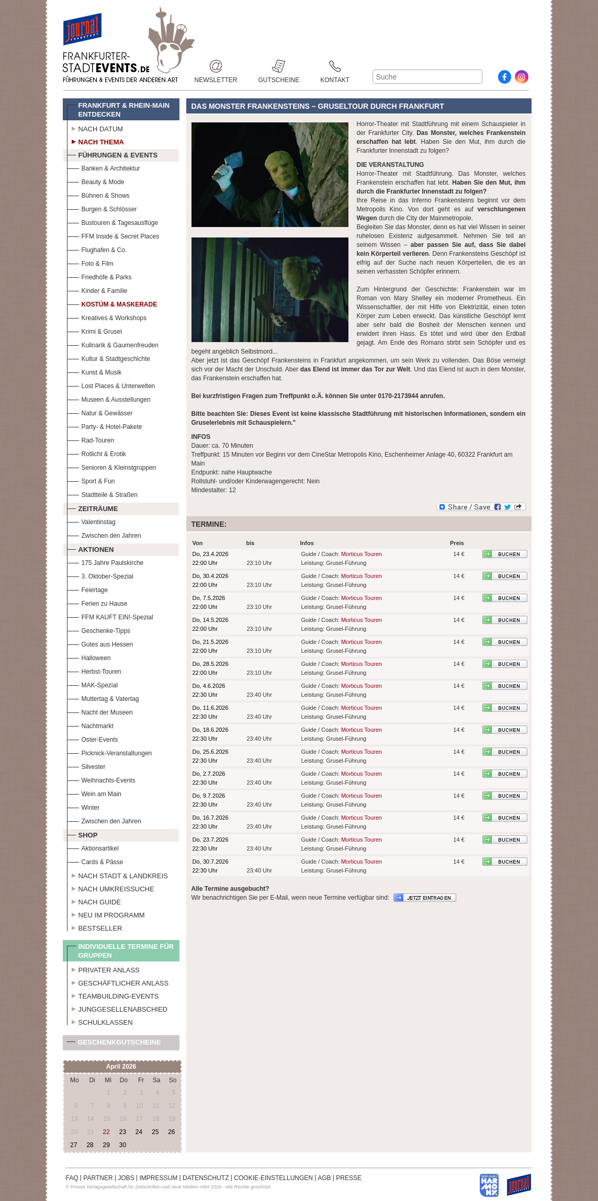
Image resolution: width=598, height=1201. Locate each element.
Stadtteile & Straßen (102, 493)
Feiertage (87, 589)
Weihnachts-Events (101, 779)
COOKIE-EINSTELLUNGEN (273, 1178)
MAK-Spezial (92, 684)
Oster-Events (92, 738)
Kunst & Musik (94, 371)
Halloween (89, 657)
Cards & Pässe (95, 861)
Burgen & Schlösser (102, 208)
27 (73, 1145)
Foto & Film (90, 262)
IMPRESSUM (159, 1178)
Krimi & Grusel (94, 330)
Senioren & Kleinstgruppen (111, 466)
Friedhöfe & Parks (99, 276)
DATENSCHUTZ (206, 1178)
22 (106, 1132)
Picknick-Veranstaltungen (109, 752)
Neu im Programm (106, 914)
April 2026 (121, 1066)
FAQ (72, 1178)
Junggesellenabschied (117, 1008)
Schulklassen (100, 1021)
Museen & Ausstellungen (109, 398)
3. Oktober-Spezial (100, 575)
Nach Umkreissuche (110, 887)
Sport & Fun (91, 480)
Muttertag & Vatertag (103, 698)
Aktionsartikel (93, 847)
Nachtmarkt (90, 725)
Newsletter (216, 66)
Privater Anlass (103, 969)
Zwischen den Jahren (104, 534)
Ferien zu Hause (97, 602)
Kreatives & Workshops (107, 317)
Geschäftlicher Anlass (118, 982)
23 (122, 1132)
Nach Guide (94, 901)
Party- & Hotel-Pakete (104, 425)
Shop (82, 834)
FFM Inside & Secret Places (113, 235)
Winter (83, 806)
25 (155, 1132)
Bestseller (94, 927)
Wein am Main (94, 793)
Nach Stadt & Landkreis (117, 874)
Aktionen (90, 548)
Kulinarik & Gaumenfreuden (113, 344)
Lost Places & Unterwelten (111, 385)
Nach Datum (95, 127)
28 (89, 1145)
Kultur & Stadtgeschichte (108, 357)
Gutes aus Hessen (100, 643)
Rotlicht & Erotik (96, 453)
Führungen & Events (112, 154)
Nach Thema (95, 140)
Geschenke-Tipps (99, 630)
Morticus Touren (361, 554)
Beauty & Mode (96, 181)
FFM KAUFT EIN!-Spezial (110, 616)
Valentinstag (91, 521)
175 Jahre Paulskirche (105, 561)
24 (139, 1132)
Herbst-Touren (94, 670)
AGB (324, 1178)
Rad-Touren (91, 439)
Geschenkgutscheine (114, 1044)
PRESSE (349, 1178)
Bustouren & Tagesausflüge (113, 221)
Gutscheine (279, 66)
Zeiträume (92, 507)
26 (171, 1132)
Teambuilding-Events (113, 995)
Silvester (86, 766)
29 (106, 1145)
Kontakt (334, 66)
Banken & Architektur (103, 167)
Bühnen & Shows (98, 194)
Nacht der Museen (100, 711)
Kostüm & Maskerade (112, 303)
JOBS (126, 1178)
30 (122, 1145)
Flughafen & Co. (97, 249)
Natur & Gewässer (100, 412)
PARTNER (97, 1178)
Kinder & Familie (97, 289)
